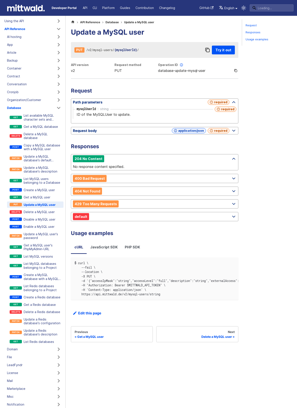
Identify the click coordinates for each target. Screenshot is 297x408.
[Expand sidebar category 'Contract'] (58, 76)
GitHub (206, 8)
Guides (125, 8)
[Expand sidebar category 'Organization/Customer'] (58, 99)
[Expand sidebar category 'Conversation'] (58, 84)
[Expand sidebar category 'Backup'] (58, 60)
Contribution (144, 8)
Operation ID (171, 65)
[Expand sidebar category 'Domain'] (58, 349)
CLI (95, 8)
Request (251, 25)
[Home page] (73, 22)
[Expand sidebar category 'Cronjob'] (58, 92)
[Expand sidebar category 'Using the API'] (58, 21)
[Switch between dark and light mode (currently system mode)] (243, 7)
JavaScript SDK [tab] (104, 247)
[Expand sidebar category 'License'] (58, 372)
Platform (108, 8)
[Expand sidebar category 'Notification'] (58, 404)
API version (80, 65)
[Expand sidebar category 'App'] (58, 44)
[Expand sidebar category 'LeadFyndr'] (58, 365)
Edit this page (87, 313)
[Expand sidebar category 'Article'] (58, 52)
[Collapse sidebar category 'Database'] (58, 107)
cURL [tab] (78, 247)
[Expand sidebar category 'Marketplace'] (58, 388)
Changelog (167, 8)
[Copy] (207, 50)
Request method (127, 65)
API (85, 8)
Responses (253, 32)
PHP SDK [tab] (132, 247)
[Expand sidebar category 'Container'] (58, 68)
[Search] (271, 7)
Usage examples (257, 39)
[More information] (181, 65)
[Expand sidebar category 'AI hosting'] (58, 36)
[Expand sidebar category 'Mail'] (58, 380)
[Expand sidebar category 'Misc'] (58, 396)
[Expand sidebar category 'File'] (58, 357)
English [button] (226, 8)
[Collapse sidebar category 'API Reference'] (58, 28)
